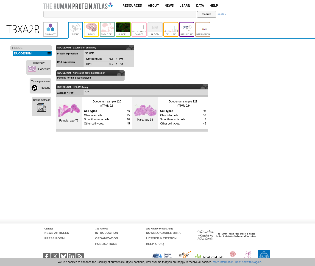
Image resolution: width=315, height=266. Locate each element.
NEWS (169, 5)
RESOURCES (132, 5)
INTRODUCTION (106, 233)
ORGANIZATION (106, 238)
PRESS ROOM (55, 238)
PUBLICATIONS (106, 244)
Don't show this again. (248, 262)
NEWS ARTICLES (57, 233)
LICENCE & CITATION (161, 238)
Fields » (221, 14)
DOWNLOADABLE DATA (163, 233)
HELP (214, 5)
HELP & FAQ (155, 244)
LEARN (185, 5)
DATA (200, 5)
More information (223, 262)
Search (206, 14)
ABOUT (153, 5)
